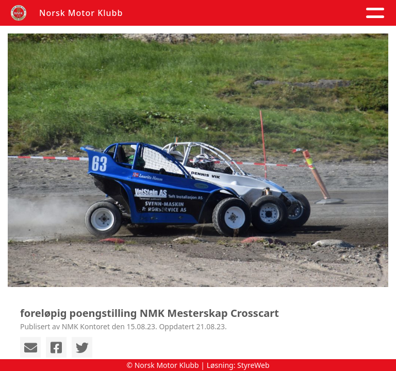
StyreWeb (253, 365)
